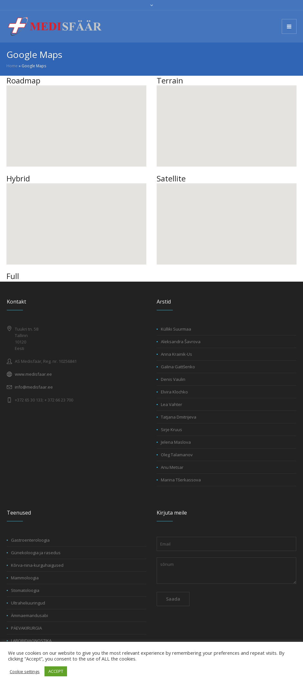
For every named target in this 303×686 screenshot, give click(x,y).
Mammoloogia (25, 578)
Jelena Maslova (176, 442)
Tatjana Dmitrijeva (178, 417)
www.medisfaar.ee (33, 374)
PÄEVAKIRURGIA (26, 628)
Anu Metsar (172, 467)
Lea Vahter (171, 404)
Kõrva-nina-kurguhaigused (37, 565)
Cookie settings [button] (25, 671)
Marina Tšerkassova (181, 480)
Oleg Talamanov (177, 455)
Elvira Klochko (174, 392)
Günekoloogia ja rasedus (36, 553)
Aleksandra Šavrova (180, 341)
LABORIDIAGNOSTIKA (31, 640)
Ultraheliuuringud (28, 603)
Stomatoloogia (25, 590)
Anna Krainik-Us (176, 354)
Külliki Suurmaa (176, 329)
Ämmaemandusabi (29, 615)
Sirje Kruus (171, 429)
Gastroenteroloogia (30, 540)
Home (12, 66)
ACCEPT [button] (55, 671)
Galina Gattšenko (178, 367)
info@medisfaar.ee (34, 387)
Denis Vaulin (173, 379)
